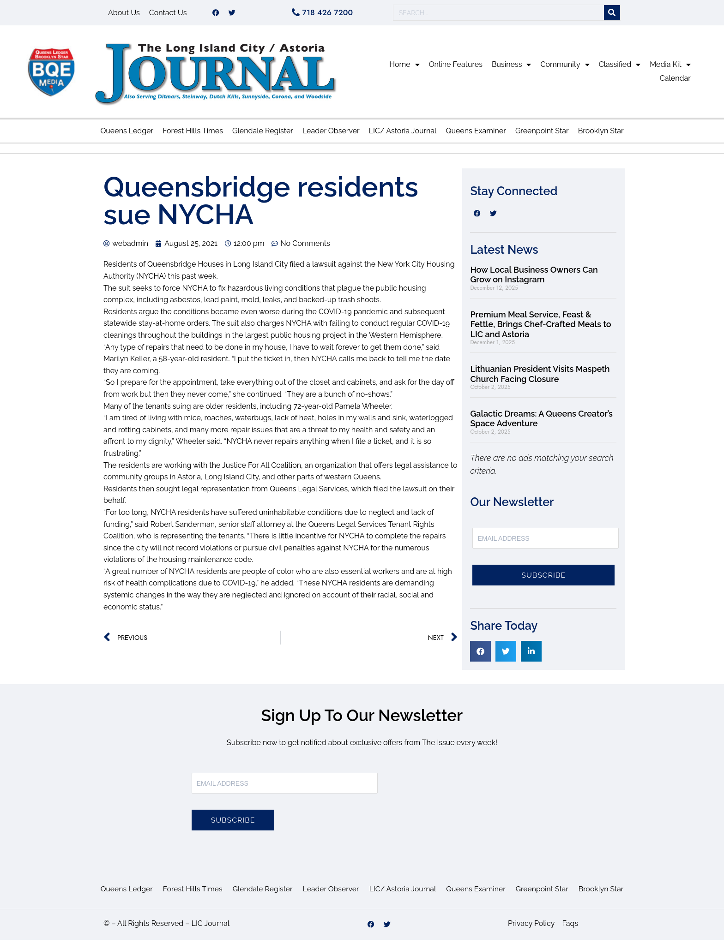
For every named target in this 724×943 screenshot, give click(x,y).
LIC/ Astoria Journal (403, 134)
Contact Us (168, 14)
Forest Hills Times (193, 134)
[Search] (612, 14)
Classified (619, 68)
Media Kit (670, 68)
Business (511, 68)
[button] (480, 654)
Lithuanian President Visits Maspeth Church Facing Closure (539, 377)
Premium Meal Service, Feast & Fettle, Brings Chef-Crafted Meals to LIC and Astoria (540, 327)
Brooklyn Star (601, 134)
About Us (124, 14)
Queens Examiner (476, 134)
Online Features (456, 67)
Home (404, 68)
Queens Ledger (126, 134)
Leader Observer (331, 134)
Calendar (675, 81)
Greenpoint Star (542, 134)
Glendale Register (262, 134)
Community (564, 68)
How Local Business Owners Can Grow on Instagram (533, 278)
